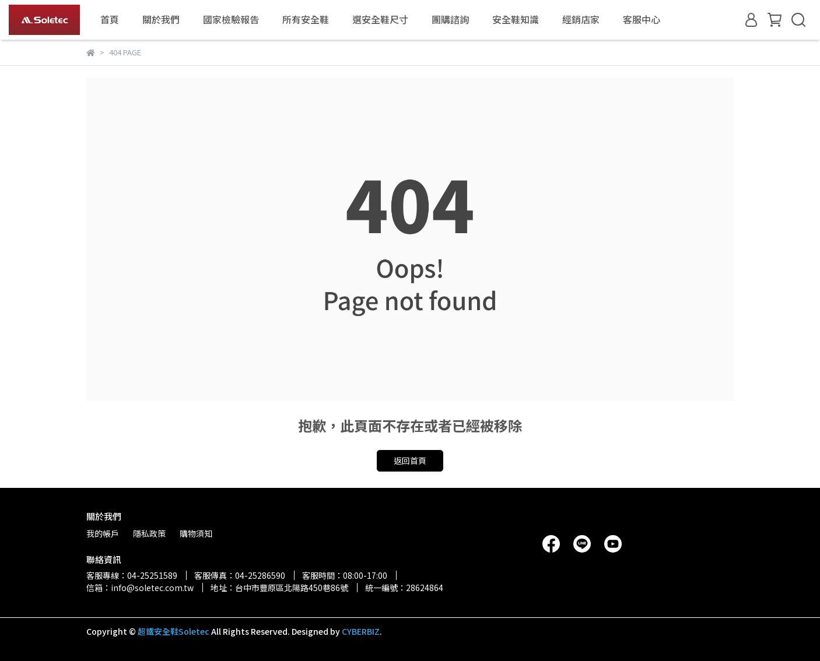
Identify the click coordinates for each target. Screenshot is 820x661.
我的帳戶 (102, 533)
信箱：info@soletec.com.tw (140, 587)
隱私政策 (149, 533)
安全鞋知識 (515, 19)
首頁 (109, 19)
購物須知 (196, 533)
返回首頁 (410, 460)
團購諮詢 (450, 19)
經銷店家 (581, 19)
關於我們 (161, 19)
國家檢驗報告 (231, 19)
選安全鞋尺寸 (380, 19)
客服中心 (641, 19)
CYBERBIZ (361, 631)
